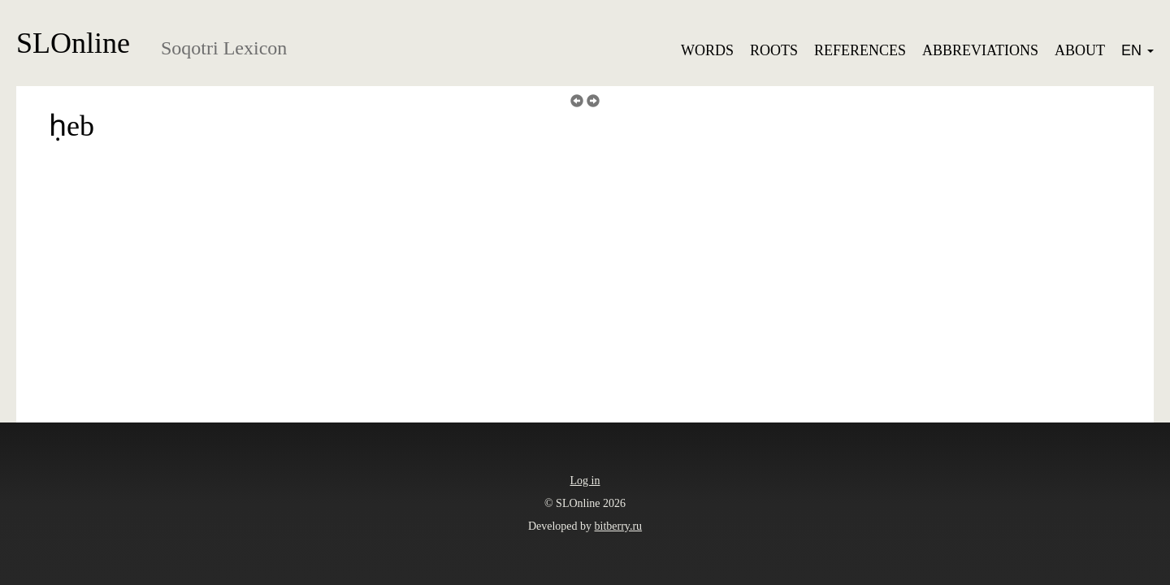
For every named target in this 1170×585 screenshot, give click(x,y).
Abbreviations (980, 50)
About (1080, 50)
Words (707, 50)
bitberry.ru (619, 526)
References (860, 50)
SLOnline (73, 43)
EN (1137, 50)
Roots (774, 50)
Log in (585, 480)
